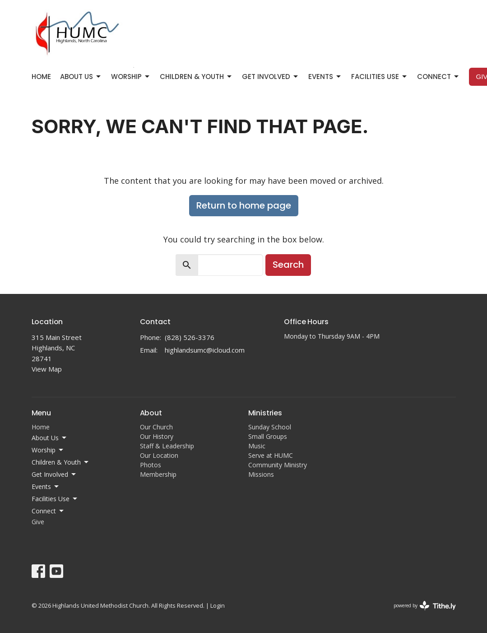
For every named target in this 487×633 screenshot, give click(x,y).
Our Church (156, 427)
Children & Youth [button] (61, 462)
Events (325, 76)
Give (38, 521)
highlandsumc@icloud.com (205, 349)
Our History (156, 436)
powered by (425, 605)
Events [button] (46, 486)
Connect (438, 76)
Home (41, 76)
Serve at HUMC (270, 455)
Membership (158, 474)
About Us (81, 76)
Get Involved (270, 76)
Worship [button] (48, 450)
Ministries (265, 413)
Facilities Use (379, 76)
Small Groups (267, 436)
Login (217, 605)
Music (256, 446)
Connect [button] (48, 511)
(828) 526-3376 (189, 337)
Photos (150, 465)
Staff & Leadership (167, 446)
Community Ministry (277, 465)
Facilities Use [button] (55, 498)
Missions (261, 474)
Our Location (159, 455)
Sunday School (269, 427)
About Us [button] (50, 437)
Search (288, 264)
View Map (47, 368)
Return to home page (243, 205)
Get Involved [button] (54, 474)
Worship (131, 76)
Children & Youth (196, 76)
